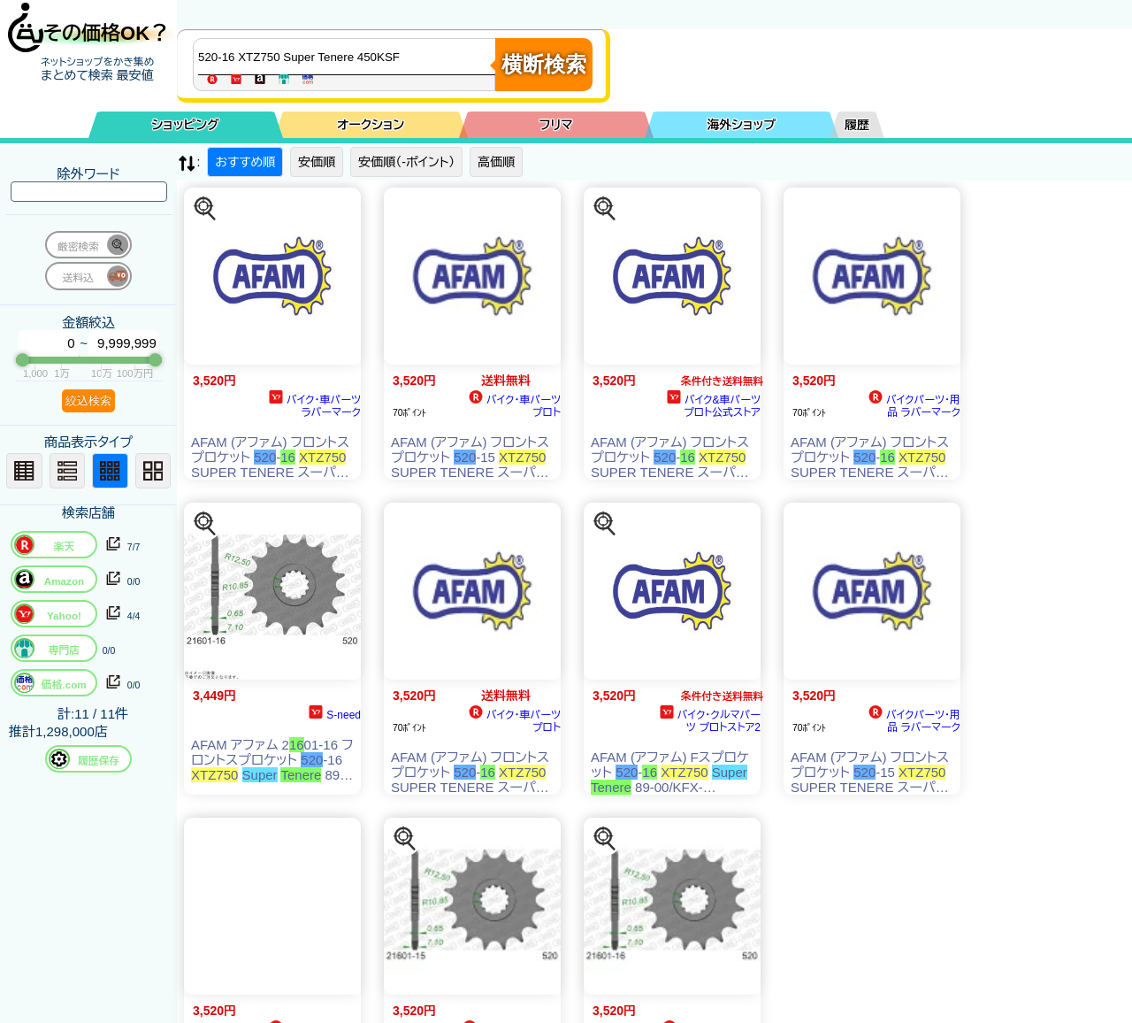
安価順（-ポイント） (406, 162)
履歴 (857, 125)
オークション (370, 125)
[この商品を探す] (205, 209)
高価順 (496, 162)
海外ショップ (741, 125)
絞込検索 (88, 400)
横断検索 (543, 64)
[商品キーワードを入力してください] (348, 56)
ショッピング (185, 125)
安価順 (316, 162)
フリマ (556, 125)
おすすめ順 (245, 162)
